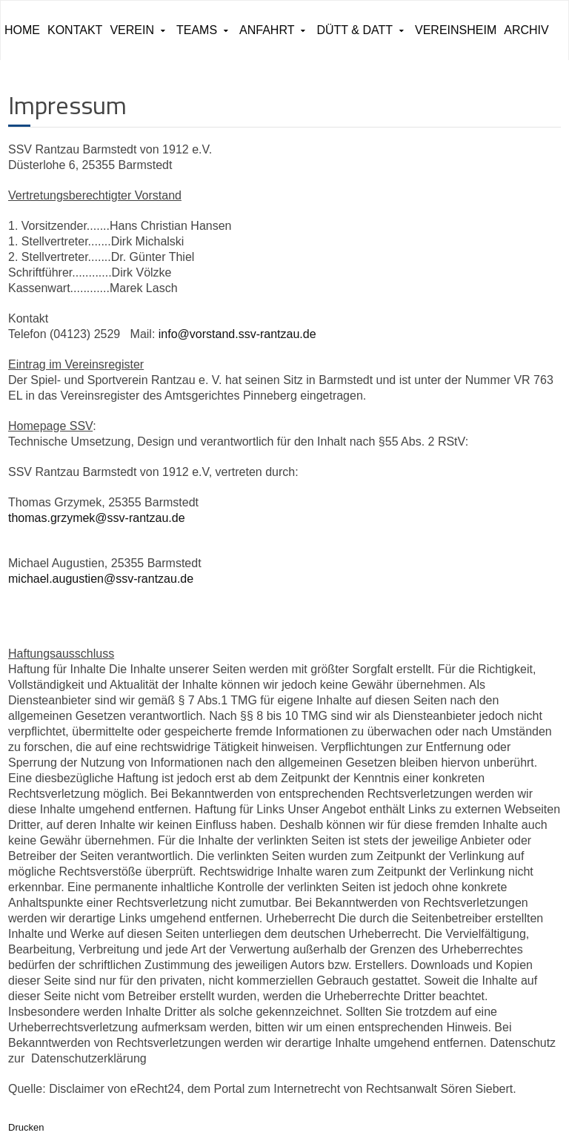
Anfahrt (266, 30)
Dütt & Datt (354, 30)
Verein (132, 30)
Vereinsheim (455, 30)
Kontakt (74, 30)
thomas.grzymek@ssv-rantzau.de (96, 518)
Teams (196, 30)
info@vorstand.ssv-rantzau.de (237, 334)
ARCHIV (526, 30)
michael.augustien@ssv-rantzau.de (100, 578)
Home (22, 30)
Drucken (26, 1127)
